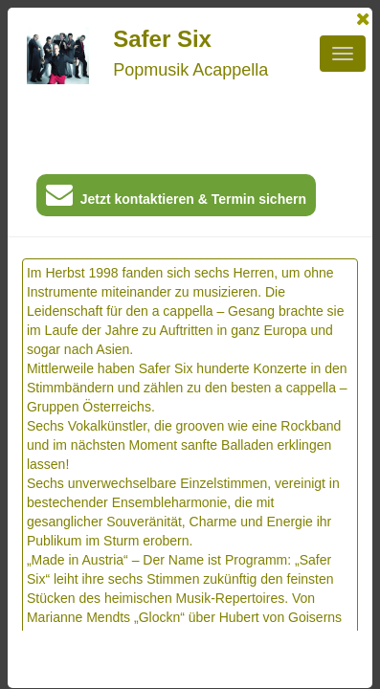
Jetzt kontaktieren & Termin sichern (176, 198)
